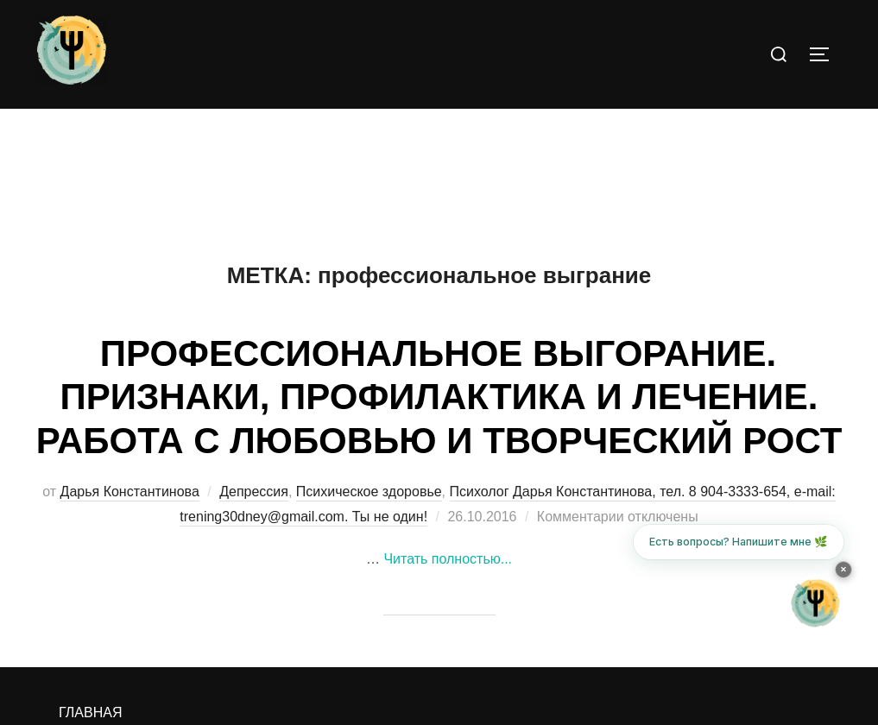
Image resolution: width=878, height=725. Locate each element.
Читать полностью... (447, 559)
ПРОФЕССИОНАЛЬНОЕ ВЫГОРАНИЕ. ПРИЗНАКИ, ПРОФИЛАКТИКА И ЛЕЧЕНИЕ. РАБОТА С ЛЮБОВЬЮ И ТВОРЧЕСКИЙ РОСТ (439, 397)
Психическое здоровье (369, 491)
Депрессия (253, 491)
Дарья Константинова (129, 491)
